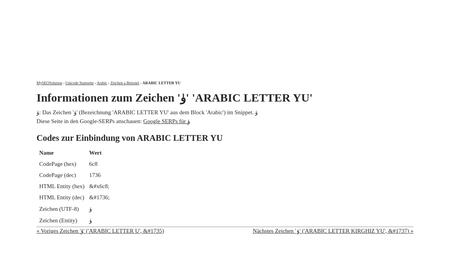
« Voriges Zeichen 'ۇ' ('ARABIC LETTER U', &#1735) (100, 231)
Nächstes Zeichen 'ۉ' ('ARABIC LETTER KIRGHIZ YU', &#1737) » (333, 231)
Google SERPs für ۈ (166, 121)
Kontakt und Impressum (374, 7)
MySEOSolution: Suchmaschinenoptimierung (127, 34)
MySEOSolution (49, 83)
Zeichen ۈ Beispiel (124, 83)
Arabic (102, 83)
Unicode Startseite (79, 83)
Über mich (315, 7)
